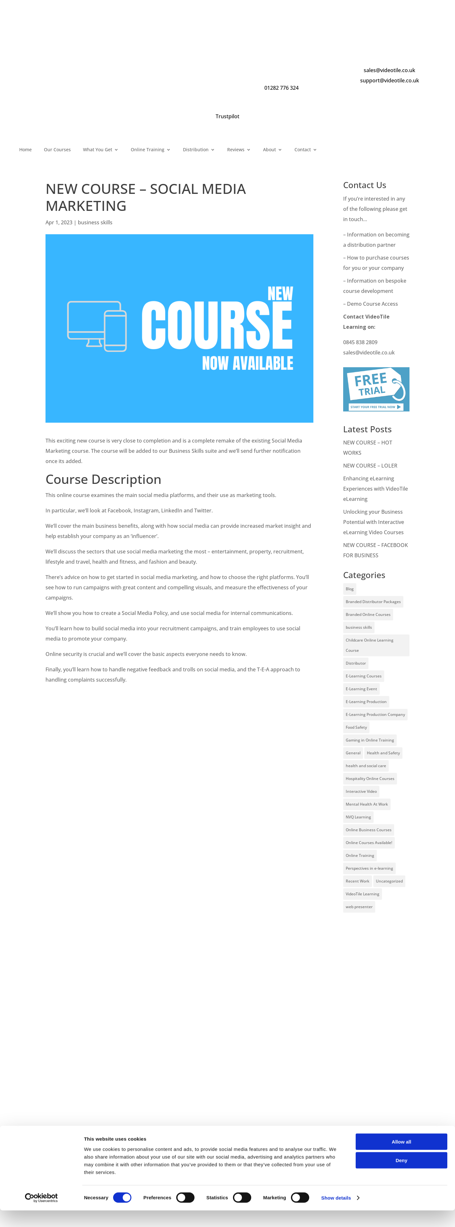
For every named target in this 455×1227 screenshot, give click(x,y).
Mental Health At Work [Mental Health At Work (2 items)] (367, 804)
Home (25, 150)
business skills (95, 222)
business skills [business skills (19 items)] (359, 627)
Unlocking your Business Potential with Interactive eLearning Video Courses (373, 522)
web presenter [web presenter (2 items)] (359, 906)
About (269, 150)
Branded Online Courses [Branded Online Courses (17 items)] (368, 614)
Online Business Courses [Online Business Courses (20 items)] (369, 830)
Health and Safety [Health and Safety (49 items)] (383, 753)
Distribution (196, 150)
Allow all (401, 1158)
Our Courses (57, 150)
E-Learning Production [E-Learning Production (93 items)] (366, 701)
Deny (402, 1177)
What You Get (97, 150)
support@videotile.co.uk (389, 80)
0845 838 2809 (360, 342)
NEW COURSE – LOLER (371, 465)
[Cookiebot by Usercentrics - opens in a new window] (41, 1214)
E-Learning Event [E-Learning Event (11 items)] (361, 689)
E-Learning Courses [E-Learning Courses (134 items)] (364, 676)
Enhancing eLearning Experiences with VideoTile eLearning (375, 488)
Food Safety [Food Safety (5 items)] (356, 727)
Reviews (235, 150)
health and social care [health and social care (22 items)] (366, 765)
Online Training (147, 150)
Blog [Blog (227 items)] (350, 589)
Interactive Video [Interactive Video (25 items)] (361, 791)
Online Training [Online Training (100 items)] (360, 855)
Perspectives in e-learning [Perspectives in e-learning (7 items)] (369, 868)
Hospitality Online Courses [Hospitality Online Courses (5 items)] (370, 778)
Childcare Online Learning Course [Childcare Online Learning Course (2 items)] (369, 645)
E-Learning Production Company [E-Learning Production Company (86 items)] (375, 714)
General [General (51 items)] (353, 753)
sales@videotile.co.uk (389, 70)
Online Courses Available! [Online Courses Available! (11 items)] (369, 842)
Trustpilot (227, 116)
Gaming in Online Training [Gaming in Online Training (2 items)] (370, 740)
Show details (336, 1214)
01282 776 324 (281, 87)
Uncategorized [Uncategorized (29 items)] (389, 881)
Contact (302, 150)
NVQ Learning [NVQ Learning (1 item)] (358, 817)
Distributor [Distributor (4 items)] (356, 663)
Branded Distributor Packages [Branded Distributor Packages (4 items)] (373, 601)
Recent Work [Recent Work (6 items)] (357, 881)
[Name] (227, 1139)
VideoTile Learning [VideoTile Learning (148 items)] (362, 894)
